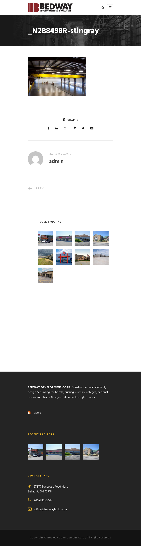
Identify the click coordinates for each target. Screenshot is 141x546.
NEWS (37, 413)
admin (56, 162)
